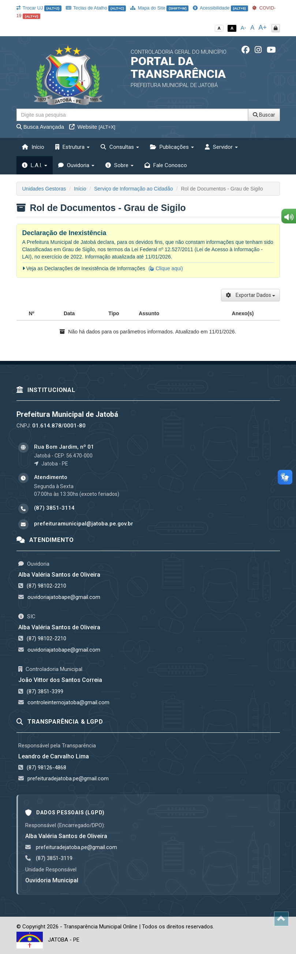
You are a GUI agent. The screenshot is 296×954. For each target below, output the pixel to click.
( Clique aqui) (166, 268)
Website (92, 127)
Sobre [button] (119, 165)
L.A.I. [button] (34, 165)
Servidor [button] (221, 147)
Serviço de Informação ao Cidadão (133, 189)
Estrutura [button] (72, 147)
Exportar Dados (250, 295)
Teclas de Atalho (96, 8)
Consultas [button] (120, 147)
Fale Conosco (166, 165)
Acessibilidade (220, 8)
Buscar (264, 115)
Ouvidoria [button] (76, 165)
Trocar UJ (38, 8)
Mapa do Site (159, 8)
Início (33, 147)
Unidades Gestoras (44, 189)
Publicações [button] (172, 147)
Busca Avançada (40, 127)
